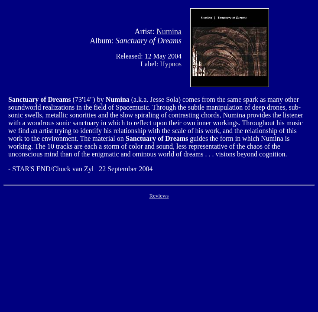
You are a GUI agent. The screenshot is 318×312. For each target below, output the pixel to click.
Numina (169, 31)
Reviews (159, 195)
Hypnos (171, 64)
